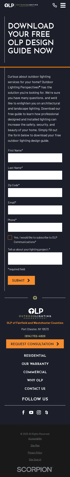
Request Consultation (35, 344)
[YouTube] (31, 412)
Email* (12, 202)
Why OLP (35, 380)
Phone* (12, 220)
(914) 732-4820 (35, 336)
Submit (21, 280)
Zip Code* (14, 185)
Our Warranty (35, 364)
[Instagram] (39, 412)
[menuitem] (34, 438)
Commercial (35, 372)
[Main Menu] (63, 5)
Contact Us (35, 389)
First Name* (15, 150)
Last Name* (15, 167)
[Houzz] (46, 412)
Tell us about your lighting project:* (29, 249)
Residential (35, 355)
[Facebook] (23, 412)
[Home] (21, 5)
